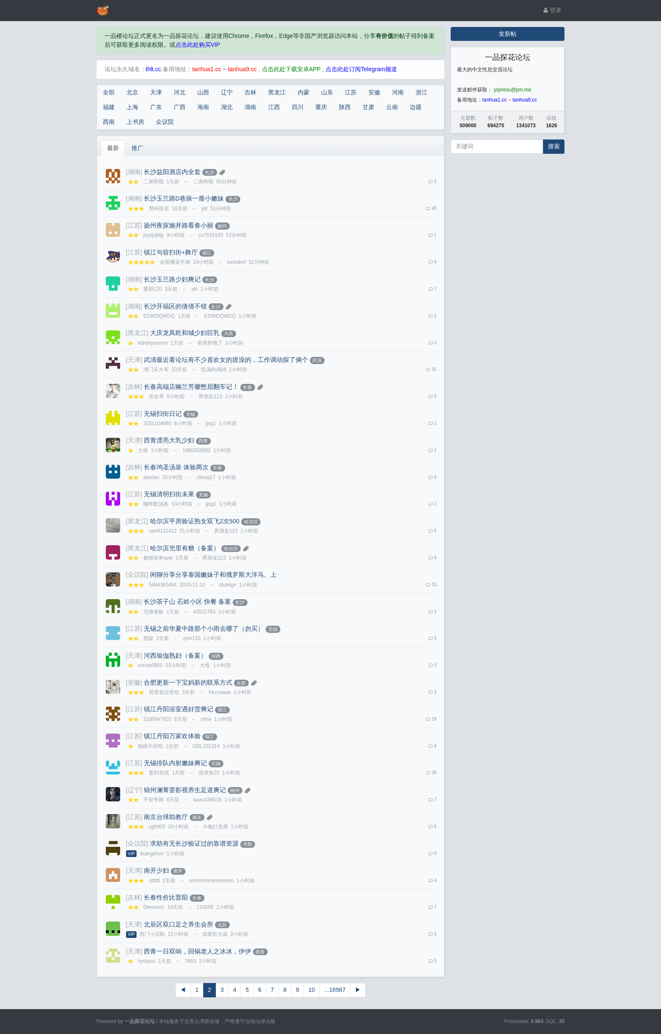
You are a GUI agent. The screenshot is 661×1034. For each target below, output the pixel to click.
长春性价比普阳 (166, 897)
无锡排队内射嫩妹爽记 (175, 763)
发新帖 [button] (507, 33)
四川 (298, 107)
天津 (156, 92)
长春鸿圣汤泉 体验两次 (176, 467)
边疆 (416, 107)
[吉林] (134, 386)
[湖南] (134, 172)
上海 (132, 107)
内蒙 (303, 92)
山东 (327, 92)
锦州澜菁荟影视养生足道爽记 (185, 790)
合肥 (241, 683)
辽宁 (227, 92)
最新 (113, 148)
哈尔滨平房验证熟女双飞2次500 (194, 521)
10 (311, 989)
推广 (137, 148)
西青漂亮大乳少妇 (169, 440)
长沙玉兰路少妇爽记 (172, 279)
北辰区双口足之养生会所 (178, 924)
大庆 (228, 333)
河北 (179, 92)
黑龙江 (277, 92)
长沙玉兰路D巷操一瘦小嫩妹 (184, 198)
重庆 (321, 107)
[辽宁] (134, 790)
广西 (179, 107)
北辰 (222, 924)
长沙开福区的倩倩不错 (175, 306)
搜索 (554, 146)
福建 (109, 107)
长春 (247, 387)
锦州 (234, 790)
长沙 (209, 172)
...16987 (335, 989)
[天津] (134, 359)
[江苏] (134, 225)
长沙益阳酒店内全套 (172, 172)
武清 (317, 360)
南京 (197, 817)
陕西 (345, 107)
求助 (247, 843)
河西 (215, 656)
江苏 (351, 92)
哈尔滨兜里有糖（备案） (185, 548)
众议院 (165, 121)
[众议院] (137, 574)
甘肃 (368, 107)
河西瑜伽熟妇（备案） (175, 655)
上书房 (135, 121)
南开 (178, 870)
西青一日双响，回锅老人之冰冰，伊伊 (197, 951)
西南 (109, 121)
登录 (552, 10)
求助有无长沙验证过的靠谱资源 (194, 843)
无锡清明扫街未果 (169, 494)
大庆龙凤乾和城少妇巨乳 (185, 332)
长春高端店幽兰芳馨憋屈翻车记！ (191, 386)
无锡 (190, 414)
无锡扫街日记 (163, 413)
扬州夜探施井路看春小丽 (178, 225)
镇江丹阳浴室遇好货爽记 (178, 709)
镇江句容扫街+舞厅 (171, 252)
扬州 (222, 225)
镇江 (207, 252)
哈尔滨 (251, 521)
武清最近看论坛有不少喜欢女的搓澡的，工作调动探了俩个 (226, 359)
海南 (203, 107)
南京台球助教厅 (166, 817)
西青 (203, 440)
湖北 (227, 107)
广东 (156, 107)
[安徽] (134, 682)
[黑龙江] (137, 332)
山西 (203, 92)
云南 (392, 107)
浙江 (421, 92)
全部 (109, 92)
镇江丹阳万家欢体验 (172, 736)
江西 (274, 107)
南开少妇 (156, 870)
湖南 (250, 107)
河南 (398, 92)
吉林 (250, 92)
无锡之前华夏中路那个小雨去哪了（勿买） (204, 628)
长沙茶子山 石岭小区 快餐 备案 (187, 601)
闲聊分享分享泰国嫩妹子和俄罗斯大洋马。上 (213, 574)
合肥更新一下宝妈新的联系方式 (188, 682)
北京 (132, 92)
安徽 (374, 92)
